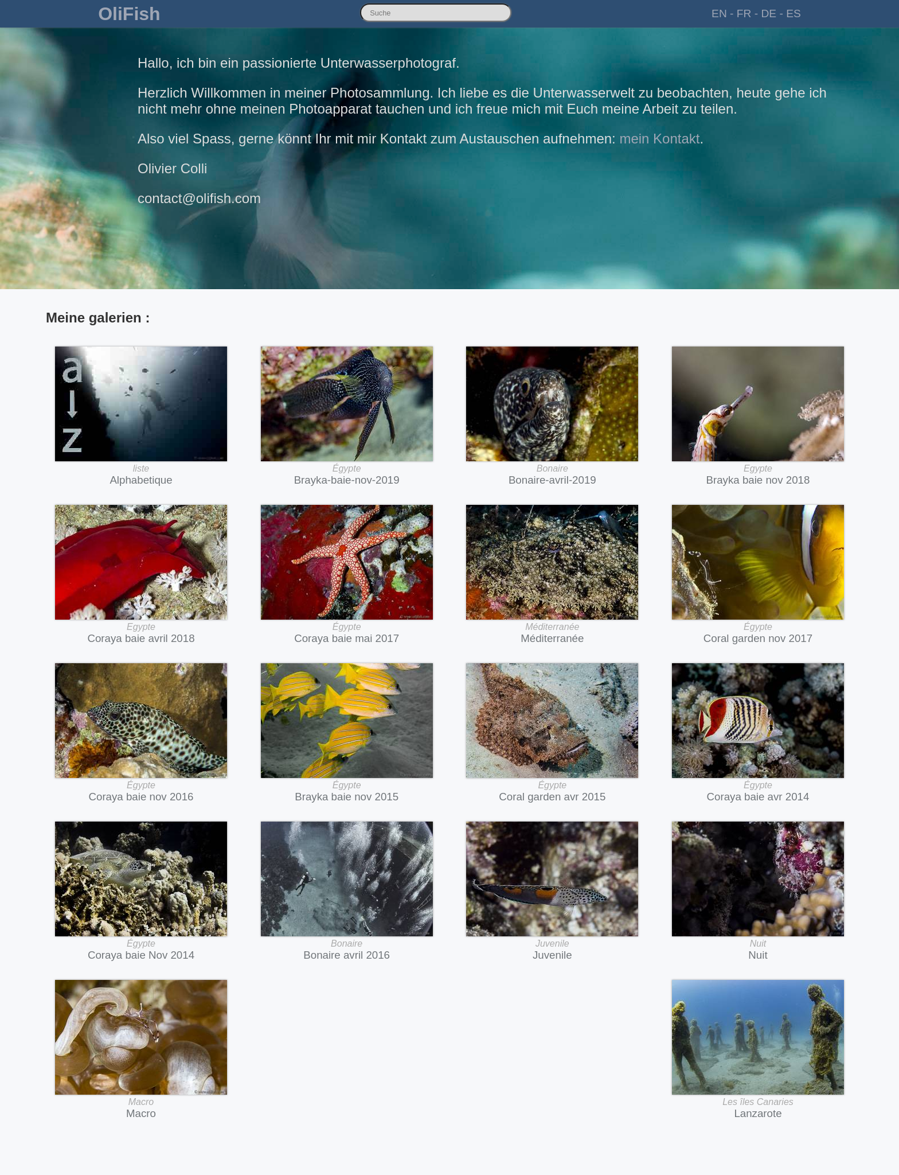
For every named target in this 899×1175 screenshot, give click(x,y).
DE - (772, 13)
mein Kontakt (659, 138)
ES (793, 13)
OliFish (129, 13)
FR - (747, 13)
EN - (722, 13)
